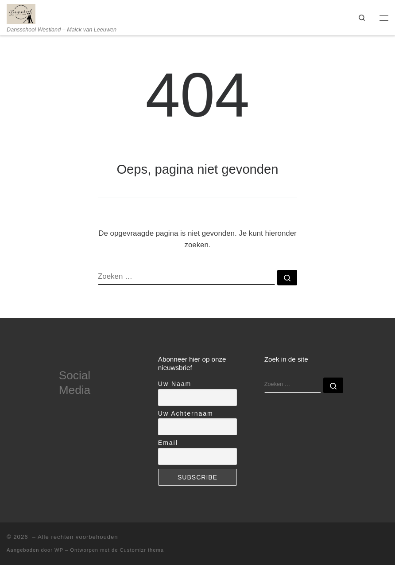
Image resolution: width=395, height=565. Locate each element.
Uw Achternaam (185, 413)
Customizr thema (142, 550)
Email (168, 442)
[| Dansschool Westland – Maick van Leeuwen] (21, 13)
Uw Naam (174, 383)
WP (58, 550)
